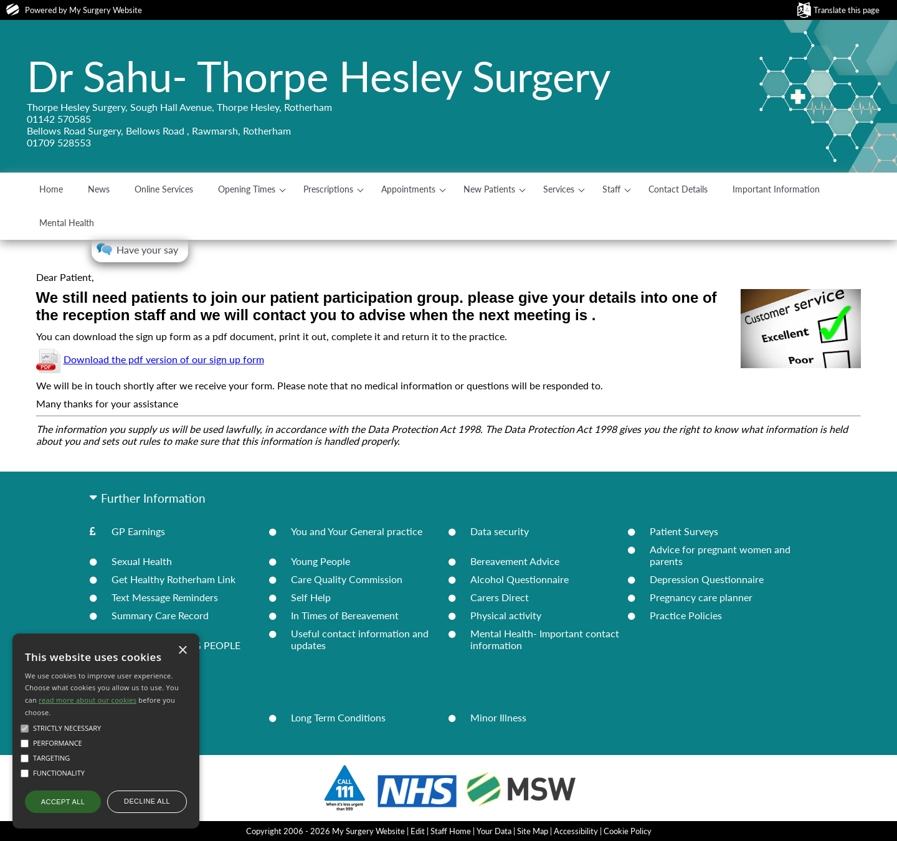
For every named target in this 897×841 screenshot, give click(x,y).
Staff (611, 189)
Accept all (63, 801)
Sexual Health (142, 561)
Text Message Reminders (165, 597)
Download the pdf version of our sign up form (164, 359)
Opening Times (246, 189)
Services (558, 189)
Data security (499, 531)
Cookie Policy (628, 831)
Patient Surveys (684, 531)
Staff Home (450, 831)
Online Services (164, 189)
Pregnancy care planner (701, 597)
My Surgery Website (105, 10)
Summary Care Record (160, 615)
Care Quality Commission (346, 579)
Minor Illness (498, 717)
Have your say (147, 249)
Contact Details (678, 189)
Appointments (408, 189)
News (99, 189)
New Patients (489, 189)
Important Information (776, 189)
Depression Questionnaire (707, 579)
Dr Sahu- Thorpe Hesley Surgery (319, 76)
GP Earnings (138, 531)
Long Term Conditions (338, 717)
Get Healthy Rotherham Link (173, 579)
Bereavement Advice (514, 561)
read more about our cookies (87, 700)
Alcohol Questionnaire (519, 579)
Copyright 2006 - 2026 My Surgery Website (325, 831)
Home (51, 189)
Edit (418, 831)
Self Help (311, 597)
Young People (320, 561)
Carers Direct (499, 597)
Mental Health (66, 222)
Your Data (494, 831)
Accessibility (576, 831)
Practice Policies (686, 615)
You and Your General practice (356, 531)
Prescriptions (328, 189)
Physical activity (505, 615)
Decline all (147, 801)
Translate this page (847, 10)
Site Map (532, 831)
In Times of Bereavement (345, 615)
